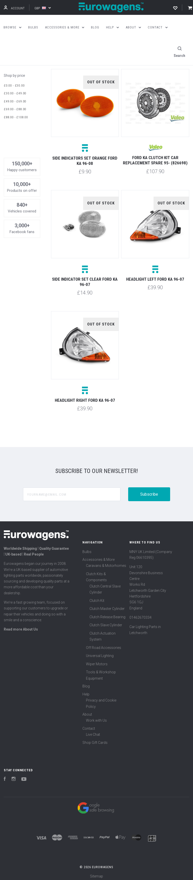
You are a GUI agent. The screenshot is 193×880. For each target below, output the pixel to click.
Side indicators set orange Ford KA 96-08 (84, 158)
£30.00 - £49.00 (15, 90)
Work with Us (96, 718)
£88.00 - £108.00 (16, 114)
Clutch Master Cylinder (107, 606)
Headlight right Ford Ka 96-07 (85, 397)
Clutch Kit (96, 598)
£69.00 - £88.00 (15, 106)
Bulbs (86, 549)
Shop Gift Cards (95, 740)
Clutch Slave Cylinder (105, 622)
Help (85, 691)
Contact (88, 725)
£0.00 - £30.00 (14, 82)
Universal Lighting (100, 653)
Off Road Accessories (103, 645)
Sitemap (96, 873)
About (87, 711)
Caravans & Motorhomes (106, 563)
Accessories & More (98, 557)
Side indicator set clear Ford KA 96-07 (85, 279)
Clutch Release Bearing (107, 614)
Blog (86, 683)
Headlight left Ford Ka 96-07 (155, 276)
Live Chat (93, 732)
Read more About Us (21, 627)
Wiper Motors (97, 661)
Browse (12, 27)
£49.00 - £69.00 (15, 98)
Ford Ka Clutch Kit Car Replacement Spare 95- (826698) (155, 157)
